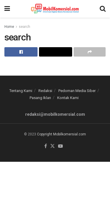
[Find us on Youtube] (60, 146)
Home (9, 27)
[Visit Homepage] (55, 9)
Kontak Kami (68, 98)
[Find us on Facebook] (45, 146)
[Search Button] (103, 9)
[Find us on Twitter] (52, 146)
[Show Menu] (7, 9)
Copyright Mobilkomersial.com (61, 134)
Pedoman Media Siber (77, 91)
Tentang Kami (20, 91)
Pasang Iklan (40, 98)
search (24, 27)
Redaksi (45, 91)
